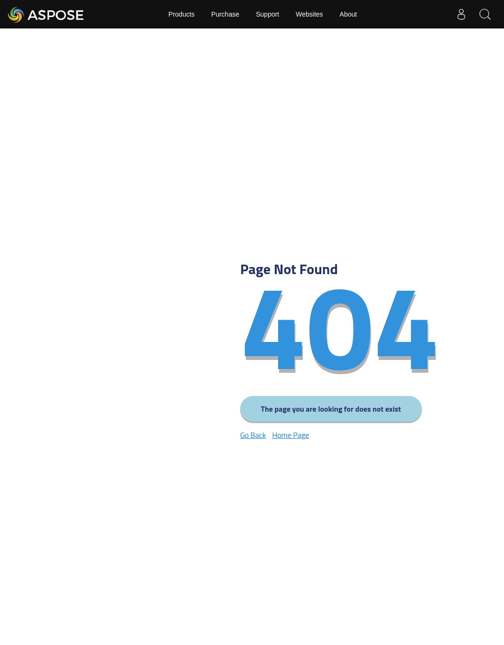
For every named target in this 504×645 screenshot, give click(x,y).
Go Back (253, 435)
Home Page (290, 435)
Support (267, 14)
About (348, 14)
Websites (309, 14)
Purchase (225, 14)
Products (181, 14)
